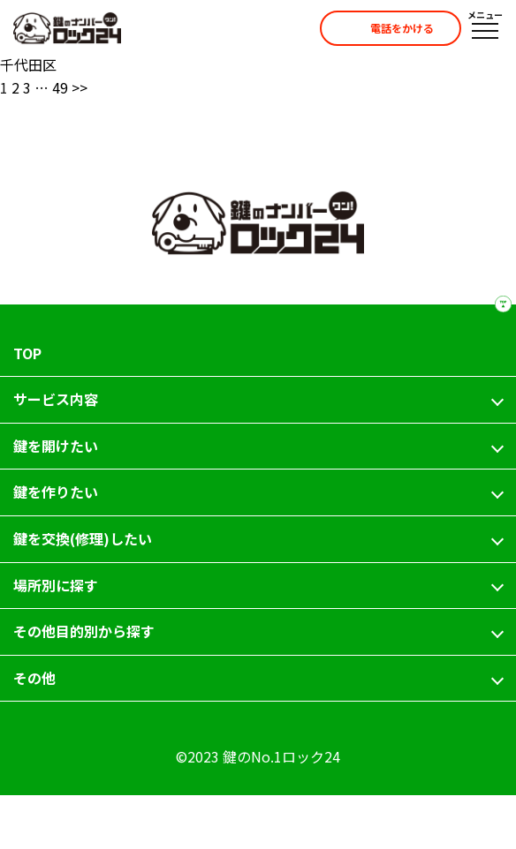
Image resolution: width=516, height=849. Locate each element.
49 (60, 87)
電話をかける (386, 28)
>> (79, 87)
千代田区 (28, 64)
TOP (27, 353)
